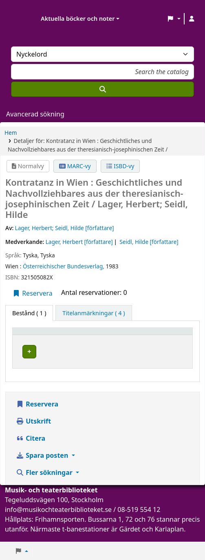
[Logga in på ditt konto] (191, 18)
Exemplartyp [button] (34, 335)
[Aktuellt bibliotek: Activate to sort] (112, 335)
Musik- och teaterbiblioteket (110, 350)
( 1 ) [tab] (29, 313)
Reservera (32, 293)
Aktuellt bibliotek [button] (97, 335)
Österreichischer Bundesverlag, (64, 266)
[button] (174, 18)
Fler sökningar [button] (45, 480)
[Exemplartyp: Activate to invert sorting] (40, 335)
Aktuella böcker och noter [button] (78, 18)
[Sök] (102, 89)
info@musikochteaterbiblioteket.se (58, 517)
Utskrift (33, 428)
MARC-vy (75, 166)
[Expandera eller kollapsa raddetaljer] (174, 359)
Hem (10, 132)
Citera (30, 445)
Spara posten (43, 463)
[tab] (93, 313)
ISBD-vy (120, 166)
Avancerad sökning (35, 114)
